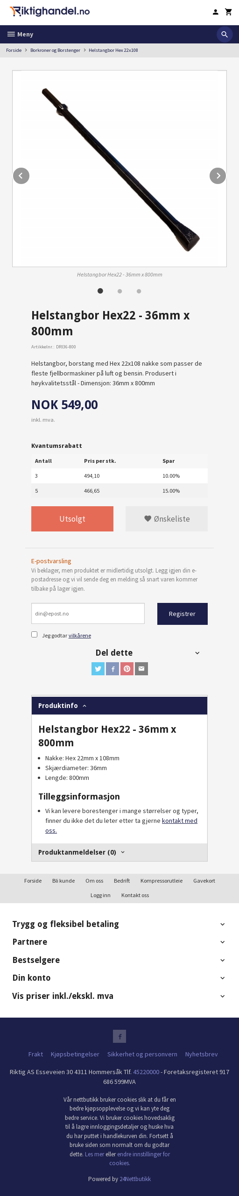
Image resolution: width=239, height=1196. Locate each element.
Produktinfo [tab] (58, 705)
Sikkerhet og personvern (142, 1054)
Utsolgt (72, 519)
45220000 (146, 1072)
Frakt (35, 1054)
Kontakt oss (135, 895)
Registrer (182, 613)
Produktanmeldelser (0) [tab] (77, 852)
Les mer (95, 1154)
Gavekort (204, 880)
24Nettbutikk (135, 1179)
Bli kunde (63, 880)
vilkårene (80, 635)
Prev (29, 174)
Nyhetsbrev (201, 1054)
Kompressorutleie (162, 880)
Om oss (94, 880)
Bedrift (122, 880)
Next (226, 174)
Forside (13, 50)
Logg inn (101, 895)
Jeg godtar (54, 635)
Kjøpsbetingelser (75, 1054)
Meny (19, 34)
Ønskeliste (167, 519)
